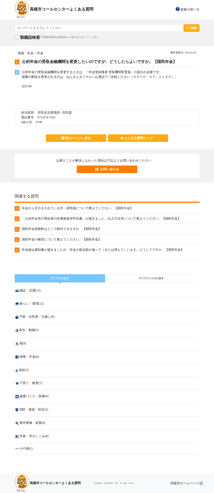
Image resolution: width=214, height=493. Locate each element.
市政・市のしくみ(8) (32, 436)
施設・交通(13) (28, 290)
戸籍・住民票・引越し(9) (35, 316)
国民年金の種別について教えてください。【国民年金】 (61, 239)
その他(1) (24, 448)
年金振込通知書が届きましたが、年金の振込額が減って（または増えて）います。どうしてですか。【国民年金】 (103, 249)
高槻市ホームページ (186, 483)
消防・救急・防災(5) (31, 409)
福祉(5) (22, 370)
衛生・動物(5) (27, 330)
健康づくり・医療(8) (32, 396)
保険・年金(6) (27, 356)
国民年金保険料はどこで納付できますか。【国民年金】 (61, 229)
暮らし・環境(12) (29, 303)
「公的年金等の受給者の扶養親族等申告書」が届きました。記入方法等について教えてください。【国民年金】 (101, 218)
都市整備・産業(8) (30, 422)
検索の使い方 (187, 9)
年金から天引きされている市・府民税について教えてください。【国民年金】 (77, 208)
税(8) (20, 343)
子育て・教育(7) (28, 383)
